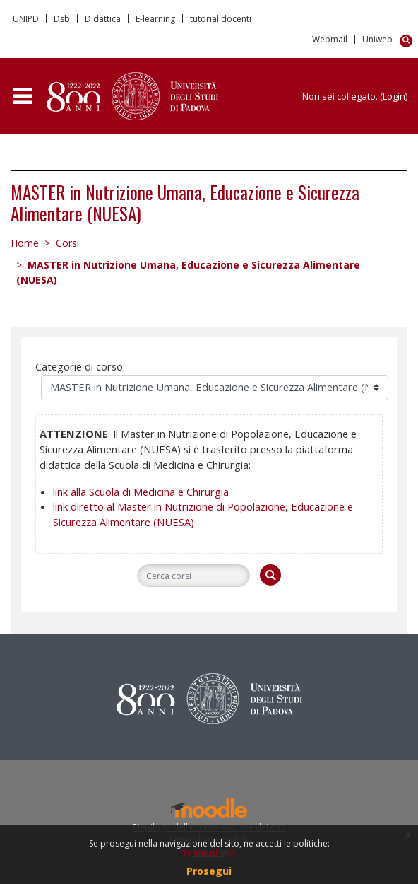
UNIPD (26, 18)
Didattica (103, 18)
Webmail (329, 39)
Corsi (67, 243)
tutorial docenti (220, 18)
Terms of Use (209, 853)
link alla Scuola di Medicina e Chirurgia (141, 491)
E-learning (155, 18)
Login (394, 96)
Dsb (62, 18)
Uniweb (377, 39)
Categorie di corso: (80, 366)
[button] (409, 41)
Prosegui (209, 871)
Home (25, 243)
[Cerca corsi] (193, 575)
